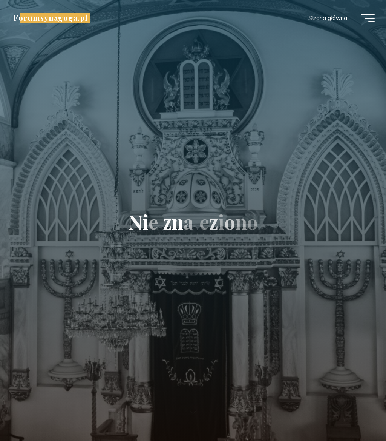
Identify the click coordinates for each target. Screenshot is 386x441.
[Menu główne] (368, 18)
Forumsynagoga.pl (51, 18)
